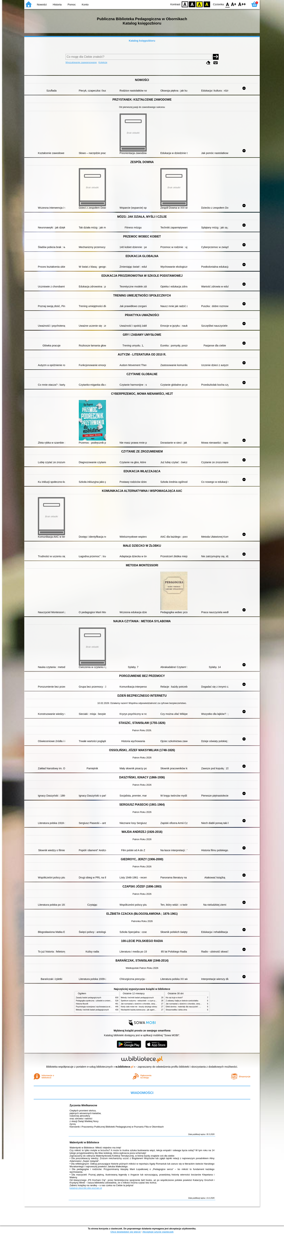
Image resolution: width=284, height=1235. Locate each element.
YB (199, 4)
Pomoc (72, 4)
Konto (85, 4)
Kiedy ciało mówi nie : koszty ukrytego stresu (139, 1007)
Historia (57, 4)
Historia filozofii (82, 1004)
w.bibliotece (124, 1066)
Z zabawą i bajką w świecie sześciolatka (182, 1001)
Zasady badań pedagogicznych (88, 998)
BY (207, 4)
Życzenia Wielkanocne (83, 1105)
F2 (242, 4)
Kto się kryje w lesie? (174, 998)
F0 (227, 4)
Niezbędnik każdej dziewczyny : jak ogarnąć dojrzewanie (144, 1010)
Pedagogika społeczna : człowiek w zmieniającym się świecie (100, 1001)
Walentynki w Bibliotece (84, 1142)
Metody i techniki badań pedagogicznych (92, 1010)
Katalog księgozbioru (142, 40)
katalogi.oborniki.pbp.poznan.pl (86, 1188)
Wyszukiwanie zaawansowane (81, 62)
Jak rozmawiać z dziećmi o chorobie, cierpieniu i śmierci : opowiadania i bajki (152, 1004)
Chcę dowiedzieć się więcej (125, 1231)
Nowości (42, 4)
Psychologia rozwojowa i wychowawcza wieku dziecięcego (99, 1007)
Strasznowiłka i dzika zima (176, 1010)
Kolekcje (103, 62)
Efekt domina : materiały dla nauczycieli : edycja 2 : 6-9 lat (189, 1007)
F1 (233, 4)
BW (192, 4)
